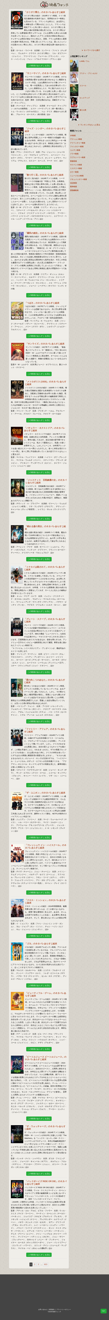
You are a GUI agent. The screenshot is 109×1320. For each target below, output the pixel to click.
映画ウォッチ (54, 4)
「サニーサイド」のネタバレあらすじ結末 (45, 73)
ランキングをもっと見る (90, 125)
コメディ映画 (75, 150)
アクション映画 (76, 139)
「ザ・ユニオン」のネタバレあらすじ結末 (44, 793)
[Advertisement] (85, 24)
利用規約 (51, 1309)
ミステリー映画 (76, 168)
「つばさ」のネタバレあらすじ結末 (42, 303)
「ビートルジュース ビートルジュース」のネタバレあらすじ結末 (45, 1058)
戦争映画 (73, 187)
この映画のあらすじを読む (38, 66)
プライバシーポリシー (63, 1309)
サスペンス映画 (76, 165)
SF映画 (73, 136)
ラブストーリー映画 (77, 157)
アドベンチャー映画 (77, 143)
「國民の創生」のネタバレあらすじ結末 (44, 233)
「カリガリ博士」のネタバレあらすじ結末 (44, 12)
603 (45, 1264)
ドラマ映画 (74, 154)
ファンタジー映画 (76, 146)
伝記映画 (73, 183)
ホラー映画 (74, 172)
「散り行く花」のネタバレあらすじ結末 (44, 175)
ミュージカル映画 (76, 176)
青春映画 (73, 161)
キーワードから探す (92, 50)
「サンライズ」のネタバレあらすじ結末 (45, 344)
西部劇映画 (74, 190)
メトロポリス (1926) (33, 388)
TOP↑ (103, 1311)
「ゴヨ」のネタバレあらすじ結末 (41, 943)
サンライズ (30, 347)
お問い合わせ (42, 1309)
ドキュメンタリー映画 (78, 179)
